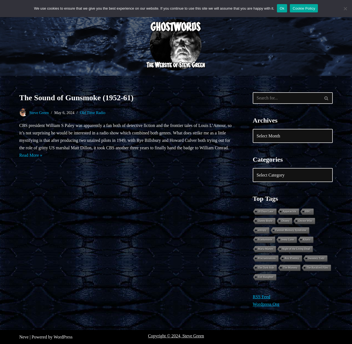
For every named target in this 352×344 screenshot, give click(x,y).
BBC (308, 211)
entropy (262, 230)
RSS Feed (261, 296)
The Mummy (290, 267)
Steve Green (39, 112)
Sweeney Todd (316, 258)
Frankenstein (265, 239)
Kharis (306, 239)
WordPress (63, 337)
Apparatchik (289, 211)
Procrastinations (267, 258)
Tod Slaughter (265, 276)
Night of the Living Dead (296, 248)
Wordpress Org (266, 304)
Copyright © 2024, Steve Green (176, 336)
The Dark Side (266, 267)
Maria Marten (265, 248)
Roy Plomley (292, 258)
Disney (285, 220)
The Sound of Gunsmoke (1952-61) (76, 97)
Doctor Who (305, 220)
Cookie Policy (304, 8)
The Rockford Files (317, 267)
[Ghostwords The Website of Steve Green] (176, 45)
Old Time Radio (93, 112)
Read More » (30, 155)
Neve (24, 337)
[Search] (286, 98)
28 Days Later (266, 211)
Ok (282, 8)
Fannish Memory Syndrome (291, 230)
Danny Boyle (265, 220)
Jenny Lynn (287, 239)
